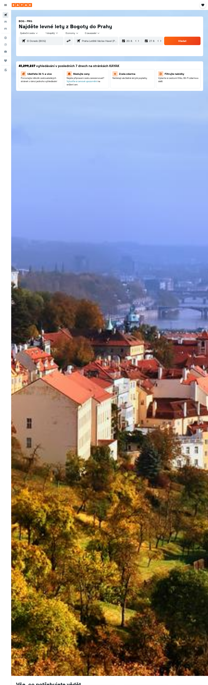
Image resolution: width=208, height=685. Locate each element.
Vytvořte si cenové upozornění (82, 81)
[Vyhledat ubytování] (5, 21)
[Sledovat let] (5, 44)
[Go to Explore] (5, 38)
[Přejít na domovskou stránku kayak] (22, 5)
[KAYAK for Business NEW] (5, 51)
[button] (5, 5)
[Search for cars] (5, 28)
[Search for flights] (5, 15)
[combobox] (29, 33)
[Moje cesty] (5, 60)
